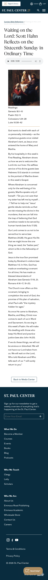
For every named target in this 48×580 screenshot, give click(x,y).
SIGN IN (34, 3)
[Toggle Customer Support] (33, 571)
